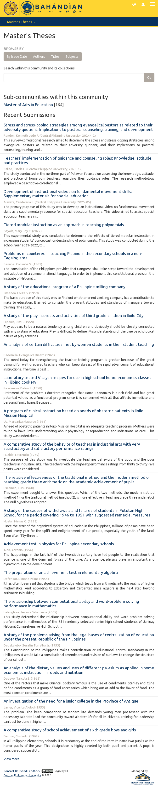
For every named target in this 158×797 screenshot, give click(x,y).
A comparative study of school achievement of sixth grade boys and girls (70, 730)
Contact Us (11, 770)
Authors (39, 56)
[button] (134, 4)
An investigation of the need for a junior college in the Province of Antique (71, 701)
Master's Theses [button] (21, 22)
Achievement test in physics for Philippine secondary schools (59, 544)
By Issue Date (17, 56)
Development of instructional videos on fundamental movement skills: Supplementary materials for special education (68, 193)
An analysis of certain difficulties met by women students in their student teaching (79, 344)
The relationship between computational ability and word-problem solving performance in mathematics (71, 603)
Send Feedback (30, 770)
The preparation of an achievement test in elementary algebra (61, 572)
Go (149, 77)
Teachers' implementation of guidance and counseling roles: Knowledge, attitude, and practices (78, 160)
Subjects (72, 56)
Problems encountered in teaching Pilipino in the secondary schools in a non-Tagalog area (73, 255)
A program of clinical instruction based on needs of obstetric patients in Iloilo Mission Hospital (73, 412)
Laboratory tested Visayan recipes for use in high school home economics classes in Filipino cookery (77, 379)
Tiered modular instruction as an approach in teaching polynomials (64, 224)
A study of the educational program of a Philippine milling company (64, 286)
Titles (55, 56)
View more (11, 759)
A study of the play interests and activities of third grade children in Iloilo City (73, 315)
